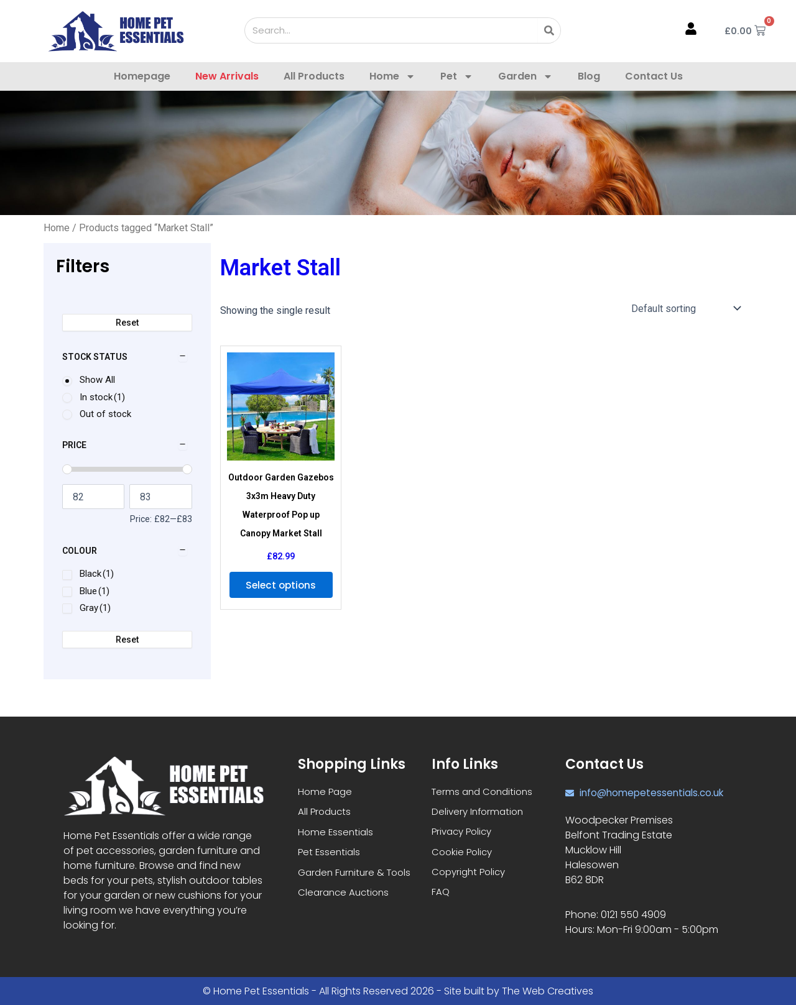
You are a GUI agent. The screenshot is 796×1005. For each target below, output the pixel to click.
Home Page (326, 791)
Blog (589, 76)
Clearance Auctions (346, 897)
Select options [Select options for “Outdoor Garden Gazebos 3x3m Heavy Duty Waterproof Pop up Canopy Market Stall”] (280, 591)
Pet (456, 76)
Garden (525, 76)
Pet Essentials (330, 855)
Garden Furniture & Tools (357, 876)
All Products (314, 76)
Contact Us (654, 76)
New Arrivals (227, 76)
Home (392, 76)
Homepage (142, 76)
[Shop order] (684, 308)
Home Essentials (337, 834)
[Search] (549, 30)
